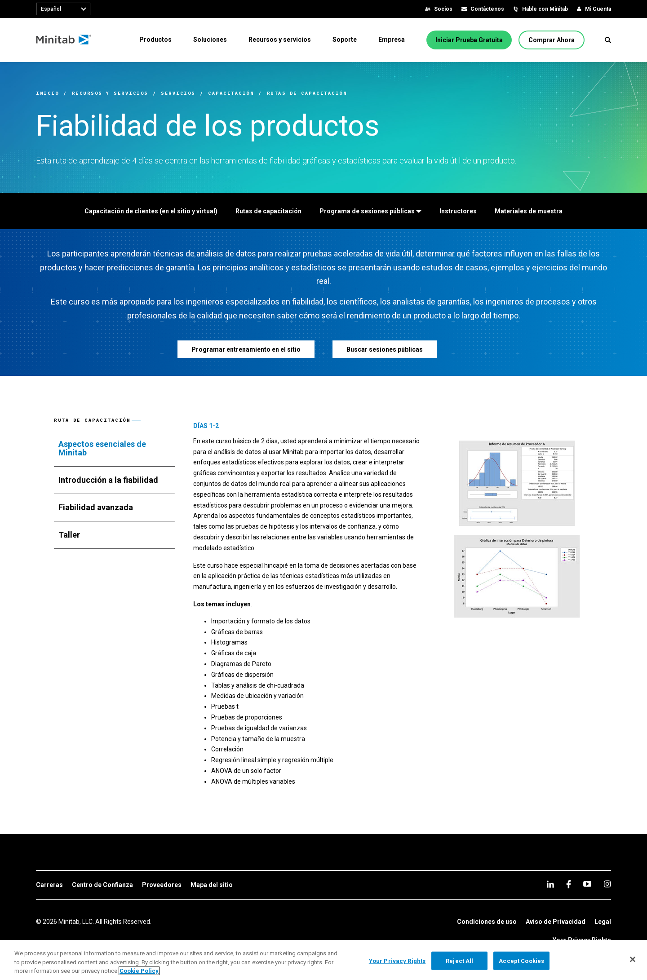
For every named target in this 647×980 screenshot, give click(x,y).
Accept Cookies (521, 960)
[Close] (633, 959)
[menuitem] (155, 39)
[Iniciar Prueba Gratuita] (469, 40)
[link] (49, 885)
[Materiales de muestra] (529, 211)
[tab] (114, 448)
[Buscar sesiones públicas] (384, 349)
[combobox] (63, 9)
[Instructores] (458, 211)
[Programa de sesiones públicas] (370, 211)
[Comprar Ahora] (551, 40)
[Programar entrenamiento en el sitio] (246, 349)
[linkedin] (550, 884)
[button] (608, 40)
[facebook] (568, 884)
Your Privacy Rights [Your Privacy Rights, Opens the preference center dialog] (397, 960)
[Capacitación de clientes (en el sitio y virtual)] (150, 211)
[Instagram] (607, 883)
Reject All (459, 960)
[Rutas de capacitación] (268, 211)
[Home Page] (64, 40)
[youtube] (587, 884)
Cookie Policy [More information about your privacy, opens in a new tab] (139, 970)
